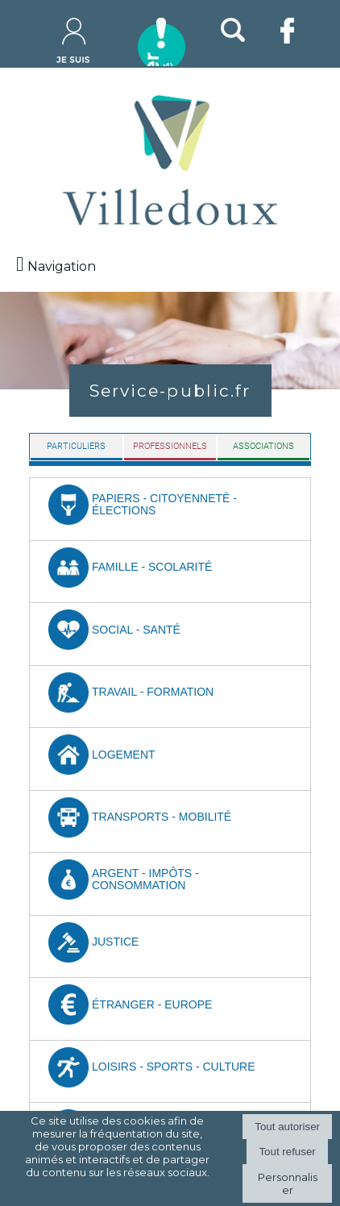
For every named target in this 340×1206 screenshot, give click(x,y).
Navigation (61, 266)
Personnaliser (287, 1183)
